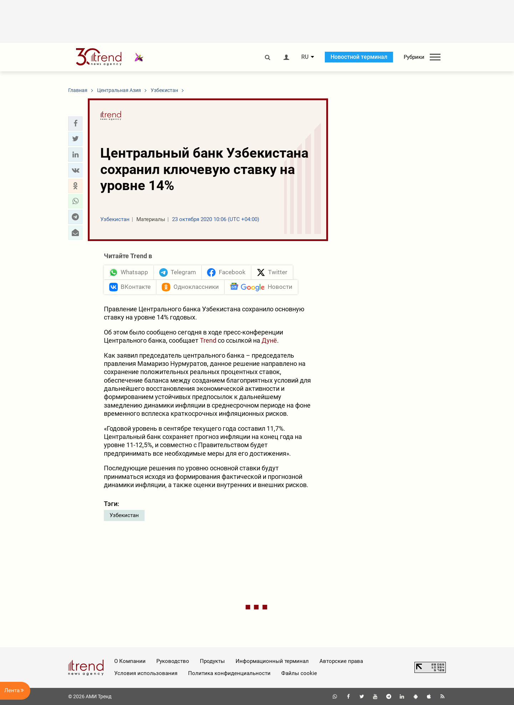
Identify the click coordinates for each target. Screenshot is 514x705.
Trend (208, 340)
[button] (75, 123)
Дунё (269, 340)
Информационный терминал (272, 661)
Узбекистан (124, 515)
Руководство (172, 661)
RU (304, 57)
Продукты (212, 661)
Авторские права (341, 661)
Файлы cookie (299, 673)
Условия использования (145, 673)
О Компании (130, 661)
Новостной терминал (359, 56)
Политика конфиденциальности (229, 673)
